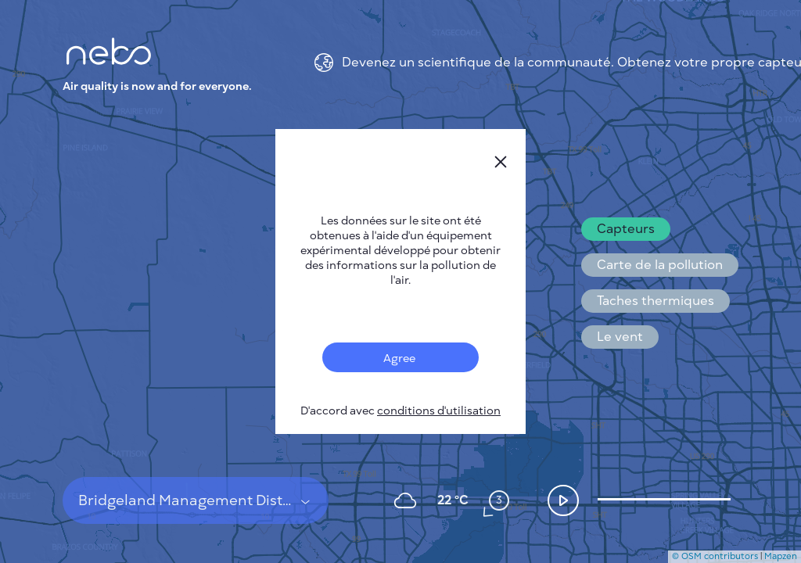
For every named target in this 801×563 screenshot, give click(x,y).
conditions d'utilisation (439, 410)
